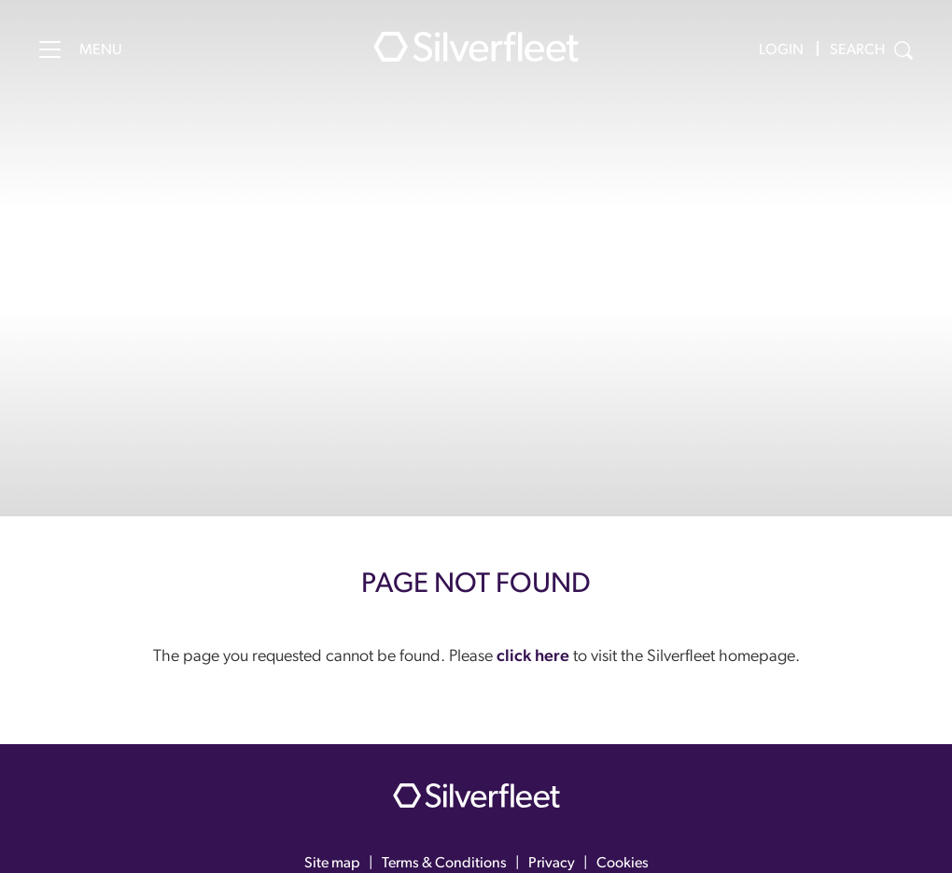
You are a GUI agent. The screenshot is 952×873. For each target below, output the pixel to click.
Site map (332, 863)
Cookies (622, 863)
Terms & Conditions (444, 863)
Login (781, 50)
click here (533, 657)
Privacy (551, 863)
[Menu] (50, 49)
